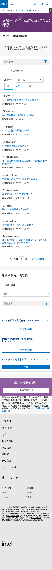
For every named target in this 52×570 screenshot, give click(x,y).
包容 (4, 434)
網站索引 (6, 460)
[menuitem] (18, 10)
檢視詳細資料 (26, 329)
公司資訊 (6, 421)
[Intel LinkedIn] (10, 478)
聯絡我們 (6, 447)
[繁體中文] (41, 4)
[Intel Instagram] (17, 478)
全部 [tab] (17, 85)
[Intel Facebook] (3, 478)
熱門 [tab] (9, 86)
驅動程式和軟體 (20, 36)
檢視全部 (39, 258)
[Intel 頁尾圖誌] (7, 543)
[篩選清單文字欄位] (26, 303)
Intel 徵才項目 (9, 467)
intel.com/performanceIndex (14, 513)
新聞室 (5, 454)
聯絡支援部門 (26, 390)
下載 (26, 367)
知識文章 (7, 36)
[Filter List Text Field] (22, 62)
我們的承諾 (7, 428)
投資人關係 (7, 441)
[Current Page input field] (21, 258)
